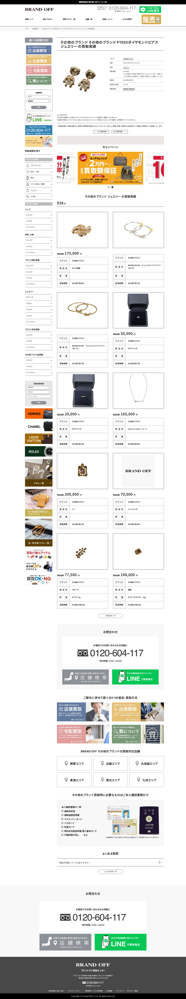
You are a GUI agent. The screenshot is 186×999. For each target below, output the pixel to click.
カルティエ (29, 297)
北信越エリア (149, 763)
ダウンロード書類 (132, 991)
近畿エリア (113, 763)
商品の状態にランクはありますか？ (74, 862)
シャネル (29, 221)
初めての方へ (48, 19)
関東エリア (77, 763)
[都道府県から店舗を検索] (38, 101)
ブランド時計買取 (32, 259)
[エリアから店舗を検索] (38, 96)
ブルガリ (29, 303)
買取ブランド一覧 (69, 19)
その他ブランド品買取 (34, 354)
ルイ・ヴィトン (30, 227)
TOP (26, 29)
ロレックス (29, 265)
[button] (108, 187)
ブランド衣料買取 (32, 329)
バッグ (28, 209)
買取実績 (35, 29)
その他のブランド (128, 58)
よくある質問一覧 (110, 871)
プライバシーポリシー (74, 991)
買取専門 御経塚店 (129, 89)
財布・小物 (29, 234)
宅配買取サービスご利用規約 (94, 991)
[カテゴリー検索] (38, 387)
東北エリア (113, 780)
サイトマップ (119, 991)
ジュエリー (29, 291)
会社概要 (109, 991)
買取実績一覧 (110, 615)
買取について (107, 19)
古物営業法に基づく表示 (56, 991)
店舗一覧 (88, 19)
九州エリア (149, 780)
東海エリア (77, 780)
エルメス (29, 215)
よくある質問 (127, 19)
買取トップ (29, 19)
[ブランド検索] (38, 392)
